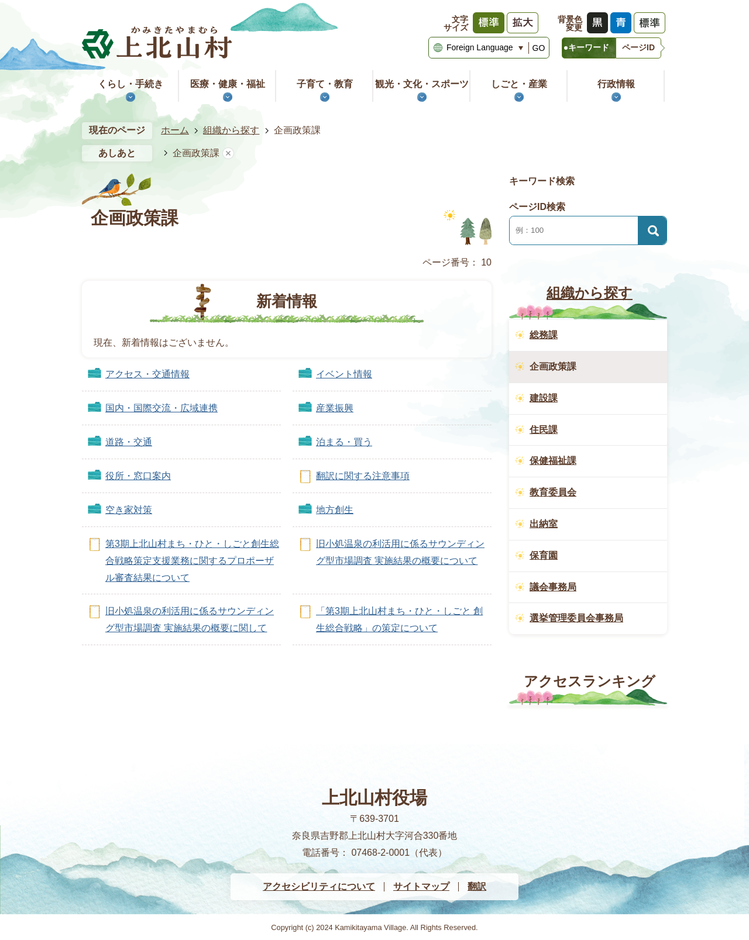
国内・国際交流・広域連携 (161, 408)
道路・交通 (128, 442)
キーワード (588, 47)
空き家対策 (128, 510)
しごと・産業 (519, 84)
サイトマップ (421, 886)
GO (538, 48)
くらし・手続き (130, 84)
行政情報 (616, 84)
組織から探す (231, 130)
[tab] (589, 47)
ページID (638, 47)
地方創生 (334, 510)
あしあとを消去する (228, 153)
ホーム (175, 130)
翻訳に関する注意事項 (363, 476)
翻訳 (477, 886)
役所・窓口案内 (138, 476)
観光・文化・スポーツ (422, 84)
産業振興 (334, 408)
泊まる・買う (344, 442)
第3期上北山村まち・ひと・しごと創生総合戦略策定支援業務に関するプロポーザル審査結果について (192, 561)
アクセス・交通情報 (147, 374)
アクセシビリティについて (319, 886)
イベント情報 (344, 374)
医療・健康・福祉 (227, 84)
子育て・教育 (325, 84)
